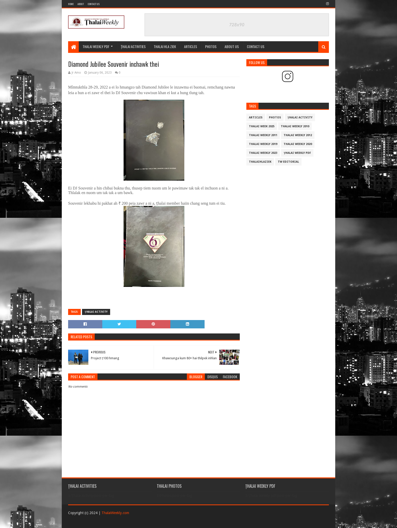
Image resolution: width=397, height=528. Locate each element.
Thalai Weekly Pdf (96, 46)
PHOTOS (210, 46)
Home (71, 4)
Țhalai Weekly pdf (297, 153)
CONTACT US (255, 46)
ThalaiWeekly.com (115, 513)
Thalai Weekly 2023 (263, 153)
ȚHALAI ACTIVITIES (133, 46)
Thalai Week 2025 (261, 126)
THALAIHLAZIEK (260, 161)
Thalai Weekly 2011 (263, 135)
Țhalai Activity (96, 311)
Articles (190, 46)
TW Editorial (288, 161)
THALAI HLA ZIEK (165, 46)
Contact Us (94, 4)
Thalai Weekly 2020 (298, 144)
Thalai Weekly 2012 (298, 135)
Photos (275, 117)
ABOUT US (232, 46)
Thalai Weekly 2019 (263, 144)
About (80, 4)
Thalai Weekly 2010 (295, 126)
